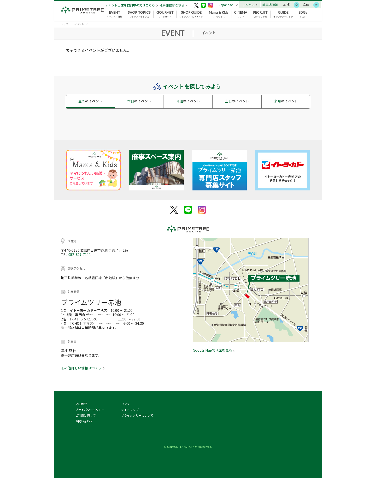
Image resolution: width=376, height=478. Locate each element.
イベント (79, 24)
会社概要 (81, 404)
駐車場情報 (270, 4)
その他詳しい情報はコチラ (83, 368)
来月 (286, 101)
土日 (237, 101)
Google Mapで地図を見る (214, 350)
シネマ (240, 14)
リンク (125, 404)
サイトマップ (130, 409)
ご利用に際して (85, 415)
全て (90, 101)
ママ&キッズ (218, 14)
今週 (188, 101)
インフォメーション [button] (283, 14)
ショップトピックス (139, 14)
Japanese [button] (226, 4)
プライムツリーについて (137, 415)
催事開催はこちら (173, 5)
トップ (64, 24)
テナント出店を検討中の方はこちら (131, 5)
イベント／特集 (114, 14)
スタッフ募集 (260, 14)
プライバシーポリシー (90, 409)
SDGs (303, 14)
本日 (139, 101)
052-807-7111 (79, 254)
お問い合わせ (84, 421)
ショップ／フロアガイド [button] (191, 14)
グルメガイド (165, 14)
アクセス (250, 4)
